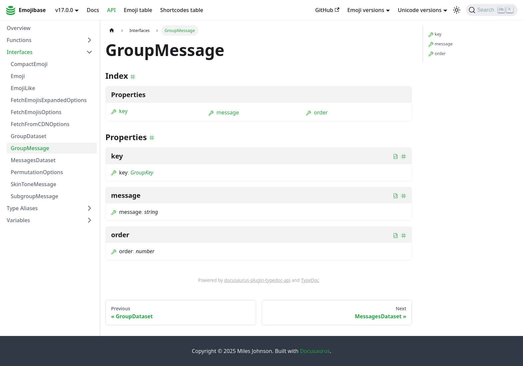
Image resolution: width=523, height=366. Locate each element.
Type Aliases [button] (22, 208)
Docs (93, 10)
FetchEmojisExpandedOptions (49, 100)
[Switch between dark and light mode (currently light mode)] (456, 10)
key (119, 111)
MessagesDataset (33, 160)
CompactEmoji (29, 64)
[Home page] (111, 30)
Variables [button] (18, 220)
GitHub (327, 10)
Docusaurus (315, 351)
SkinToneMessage (33, 184)
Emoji (18, 76)
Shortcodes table (181, 10)
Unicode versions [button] (420, 10)
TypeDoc (310, 280)
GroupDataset (28, 136)
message (223, 112)
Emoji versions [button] (365, 10)
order (317, 112)
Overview (18, 28)
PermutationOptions (37, 172)
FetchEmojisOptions (36, 112)
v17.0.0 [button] (64, 10)
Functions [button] (19, 40)
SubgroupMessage (34, 196)
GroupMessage (30, 148)
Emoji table (138, 10)
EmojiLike (23, 88)
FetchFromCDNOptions (40, 124)
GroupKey (141, 172)
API (111, 10)
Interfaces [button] (19, 52)
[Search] (492, 10)
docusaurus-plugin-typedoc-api (257, 280)
